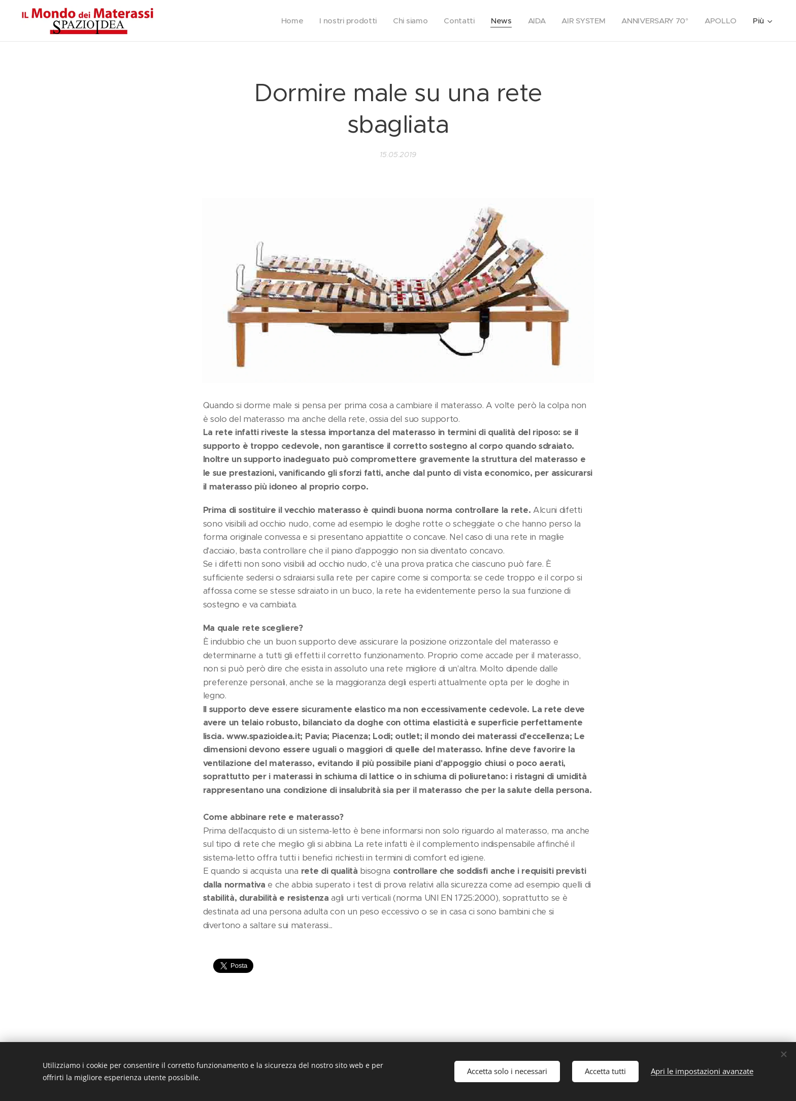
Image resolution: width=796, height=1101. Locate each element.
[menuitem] (283, 21)
